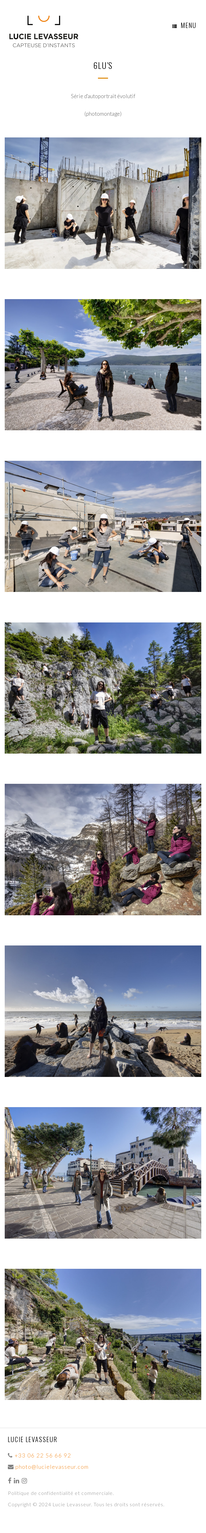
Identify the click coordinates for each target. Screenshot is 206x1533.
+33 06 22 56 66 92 (42, 1455)
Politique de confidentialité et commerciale (60, 1493)
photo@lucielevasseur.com (52, 1466)
